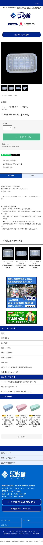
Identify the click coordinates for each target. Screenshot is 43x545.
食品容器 (9, 95)
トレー (15, 95)
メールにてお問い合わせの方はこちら (21, 502)
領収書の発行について (9, 387)
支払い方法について (13, 531)
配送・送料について (26, 531)
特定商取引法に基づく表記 (10, 146)
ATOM (37, 533)
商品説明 (11, 175)
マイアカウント (5, 520)
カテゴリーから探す (21, 35)
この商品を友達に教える (9, 161)
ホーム (4, 95)
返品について (6, 144)
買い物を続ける (6, 167)
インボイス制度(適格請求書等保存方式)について (18, 382)
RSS (34, 533)
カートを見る (26, 520)
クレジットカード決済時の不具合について (16, 391)
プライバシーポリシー (25, 533)
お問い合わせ (5, 525)
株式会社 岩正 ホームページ (21, 509)
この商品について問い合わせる (11, 164)
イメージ (32, 175)
